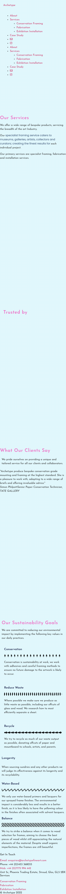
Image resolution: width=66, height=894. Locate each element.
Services (15, 19)
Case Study (16, 35)
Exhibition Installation (30, 31)
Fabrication (23, 27)
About (13, 15)
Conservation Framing (30, 23)
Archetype (9, 5)
